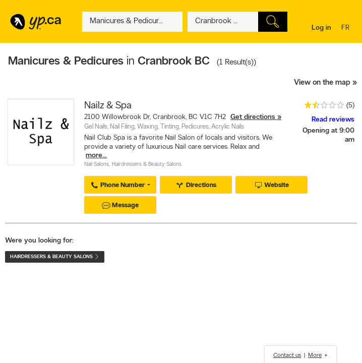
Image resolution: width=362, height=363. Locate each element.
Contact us (287, 355)
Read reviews (333, 120)
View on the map (322, 83)
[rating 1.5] (321, 107)
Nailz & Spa (108, 106)
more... (96, 155)
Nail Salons (96, 164)
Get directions (252, 117)
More (315, 355)
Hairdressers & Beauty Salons (147, 164)
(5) (350, 105)
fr (346, 28)
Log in (321, 28)
